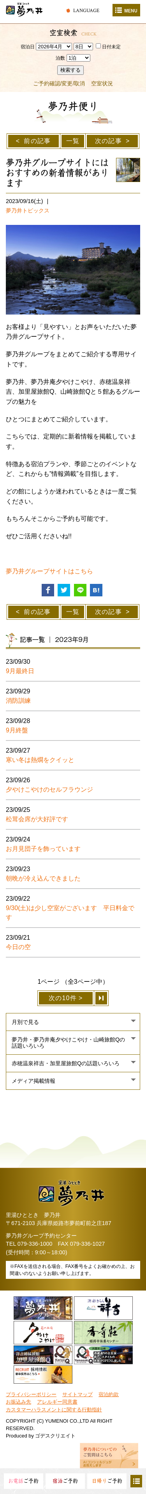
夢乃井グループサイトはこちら (49, 571)
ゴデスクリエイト (55, 1436)
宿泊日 (28, 47)
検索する (70, 70)
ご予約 (23, 1480)
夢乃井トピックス (27, 210)
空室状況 (102, 83)
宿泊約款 (109, 1394)
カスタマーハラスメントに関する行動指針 (54, 1410)
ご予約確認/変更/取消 (59, 83)
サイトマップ (77, 1394)
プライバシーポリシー (31, 1394)
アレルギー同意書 (57, 1402)
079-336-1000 (35, 1244)
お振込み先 (18, 1402)
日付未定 (108, 47)
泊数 (60, 58)
